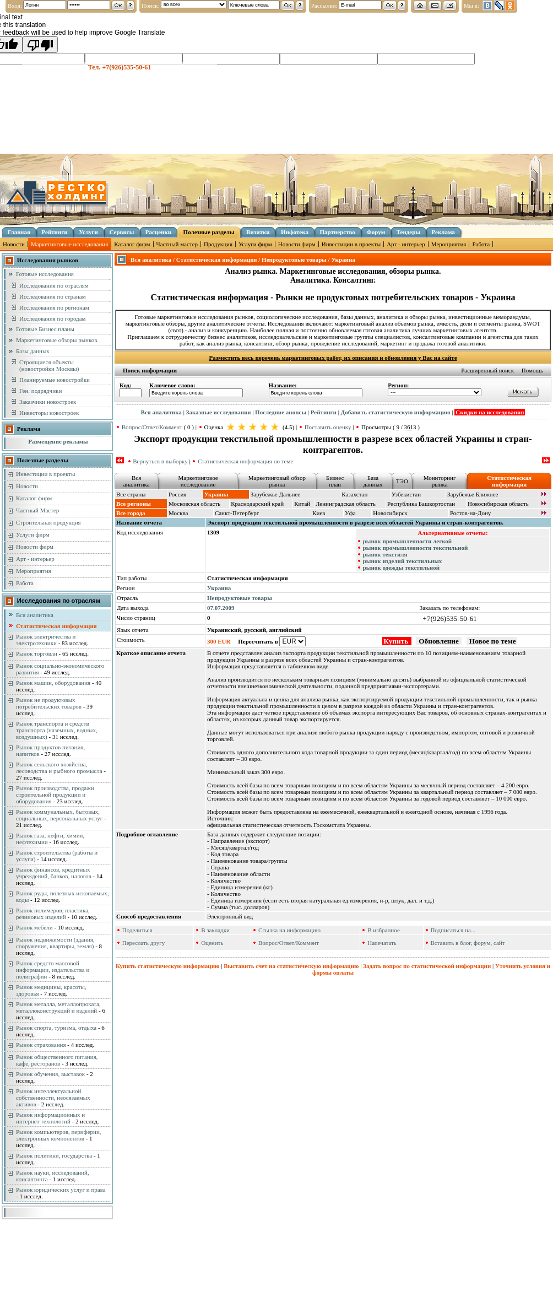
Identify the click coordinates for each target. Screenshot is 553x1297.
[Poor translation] (40, 44)
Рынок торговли (36, 653)
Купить (396, 641)
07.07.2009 (221, 607)
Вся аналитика (34, 615)
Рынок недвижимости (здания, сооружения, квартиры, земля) (55, 942)
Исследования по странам (52, 296)
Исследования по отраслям (54, 285)
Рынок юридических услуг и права (61, 1189)
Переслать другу (143, 942)
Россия (177, 494)
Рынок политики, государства (54, 1155)
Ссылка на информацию (289, 930)
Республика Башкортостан (421, 503)
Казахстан (354, 494)
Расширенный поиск (487, 370)
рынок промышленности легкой (407, 541)
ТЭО (402, 481)
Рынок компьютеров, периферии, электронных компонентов (58, 1135)
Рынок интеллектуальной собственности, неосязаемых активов (53, 1097)
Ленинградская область (346, 503)
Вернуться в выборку (160, 461)
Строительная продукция (48, 522)
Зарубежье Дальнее (275, 494)
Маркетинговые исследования (69, 244)
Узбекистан (406, 494)
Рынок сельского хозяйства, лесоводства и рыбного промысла (59, 767)
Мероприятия (449, 244)
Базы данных (33, 351)
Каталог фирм (132, 244)
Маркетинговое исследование (198, 481)
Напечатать (382, 942)
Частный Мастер (37, 510)
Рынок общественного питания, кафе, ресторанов (56, 1060)
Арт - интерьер (406, 244)
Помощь (532, 370)
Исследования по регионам (54, 307)
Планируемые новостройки (54, 379)
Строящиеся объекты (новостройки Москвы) (49, 365)
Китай (302, 503)
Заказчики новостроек (47, 401)
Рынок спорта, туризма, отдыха (56, 1027)
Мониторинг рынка (440, 481)
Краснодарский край (257, 503)
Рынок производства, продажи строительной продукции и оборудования (55, 794)
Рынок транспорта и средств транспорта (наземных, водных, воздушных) (56, 730)
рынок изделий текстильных (402, 561)
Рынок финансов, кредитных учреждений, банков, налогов (53, 872)
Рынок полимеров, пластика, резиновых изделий (53, 913)
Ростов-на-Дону (470, 513)
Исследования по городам (52, 318)
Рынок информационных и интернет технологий (50, 1118)
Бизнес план (335, 481)
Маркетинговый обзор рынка (277, 481)
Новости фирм (297, 244)
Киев (318, 513)
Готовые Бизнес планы (45, 329)
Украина (219, 588)
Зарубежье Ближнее (472, 494)
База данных (372, 481)
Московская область (194, 503)
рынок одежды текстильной (401, 567)
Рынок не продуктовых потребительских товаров (49, 703)
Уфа (350, 513)
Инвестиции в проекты (351, 244)
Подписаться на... (452, 930)
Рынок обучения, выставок (50, 1074)
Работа (481, 244)
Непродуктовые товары (239, 598)
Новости (14, 244)
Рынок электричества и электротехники (45, 639)
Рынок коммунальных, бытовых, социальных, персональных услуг (59, 815)
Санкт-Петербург (237, 513)
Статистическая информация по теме (245, 461)
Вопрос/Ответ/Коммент (152, 427)
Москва (178, 513)
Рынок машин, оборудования (53, 682)
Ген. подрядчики (40, 390)
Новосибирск (390, 513)
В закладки (215, 930)
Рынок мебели (34, 927)
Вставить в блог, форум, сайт (467, 942)
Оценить (212, 942)
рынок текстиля (385, 554)
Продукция (218, 244)
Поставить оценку (328, 427)
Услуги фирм (255, 244)
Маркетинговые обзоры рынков (56, 340)
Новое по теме (492, 641)
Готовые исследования (45, 274)
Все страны (130, 494)
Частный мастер (177, 244)
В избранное (383, 930)
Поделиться (137, 930)
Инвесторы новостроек (49, 412)
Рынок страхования (41, 1044)
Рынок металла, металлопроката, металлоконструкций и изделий (58, 1007)
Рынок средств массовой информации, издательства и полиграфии (52, 970)
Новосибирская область (498, 503)
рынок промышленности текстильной (415, 547)
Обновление (438, 641)
